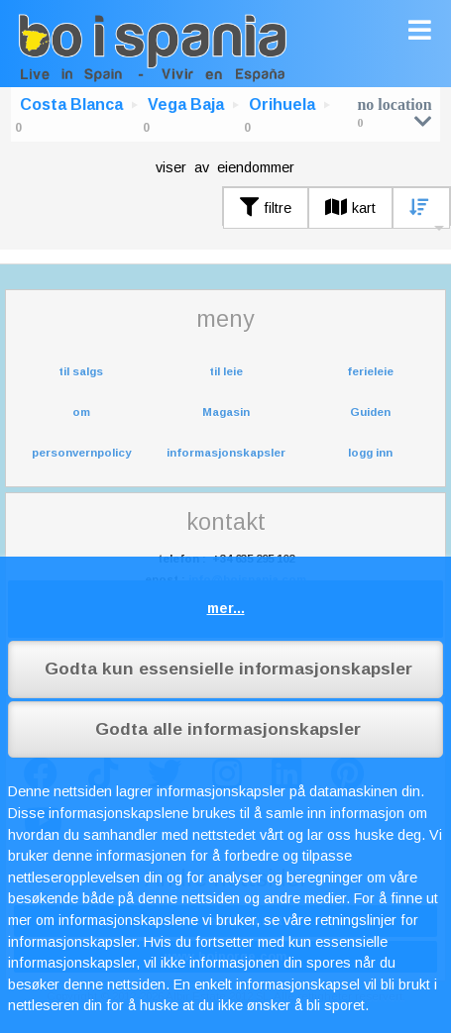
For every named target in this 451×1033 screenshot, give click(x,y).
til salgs (80, 371)
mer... (226, 608)
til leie (226, 371)
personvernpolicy (81, 453)
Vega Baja (186, 104)
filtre (265, 208)
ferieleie (370, 371)
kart (350, 208)
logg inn (370, 453)
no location (394, 112)
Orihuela (282, 104)
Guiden (370, 412)
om (81, 412)
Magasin (226, 412)
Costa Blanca (71, 104)
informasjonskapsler (226, 453)
